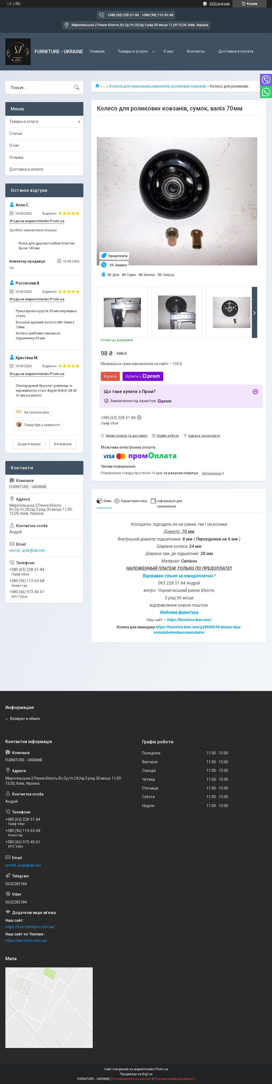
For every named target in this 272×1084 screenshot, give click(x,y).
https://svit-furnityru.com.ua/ (30, 927)
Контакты (196, 51)
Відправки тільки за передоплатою (178, 575)
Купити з (143, 376)
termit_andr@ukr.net (27, 550)
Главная (97, 51)
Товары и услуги (133, 51)
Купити (110, 376)
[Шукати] (76, 87)
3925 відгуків (219, 4)
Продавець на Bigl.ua (136, 1074)
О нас (168, 51)
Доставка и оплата (235, 51)
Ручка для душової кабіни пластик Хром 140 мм (47, 245)
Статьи (15, 133)
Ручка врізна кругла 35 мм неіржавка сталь (46, 313)
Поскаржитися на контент (132, 1079)
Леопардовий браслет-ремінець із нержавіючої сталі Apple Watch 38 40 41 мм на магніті (46, 390)
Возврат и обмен (25, 718)
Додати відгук (29, 444)
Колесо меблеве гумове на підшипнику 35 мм (38, 335)
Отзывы (16, 157)
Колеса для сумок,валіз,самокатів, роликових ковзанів (157, 86)
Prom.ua (162, 1069)
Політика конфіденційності (174, 1079)
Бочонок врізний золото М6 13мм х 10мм (45, 324)
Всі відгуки (62, 444)
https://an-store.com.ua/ (26, 940)
